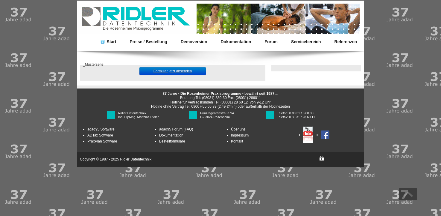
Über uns (238, 129)
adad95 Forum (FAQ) (176, 129)
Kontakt (237, 141)
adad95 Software (101, 129)
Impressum (240, 135)
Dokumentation (171, 135)
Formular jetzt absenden (172, 71)
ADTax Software (100, 135)
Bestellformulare (172, 141)
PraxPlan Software (102, 141)
